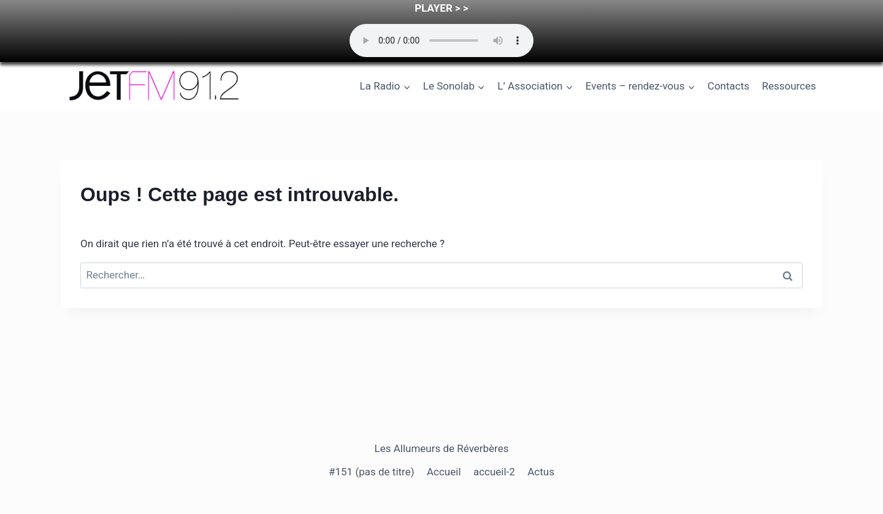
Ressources (789, 86)
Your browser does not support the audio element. (441, 40)
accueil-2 (494, 472)
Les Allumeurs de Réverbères (442, 448)
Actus (540, 472)
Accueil (444, 472)
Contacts (728, 86)
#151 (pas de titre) (372, 472)
